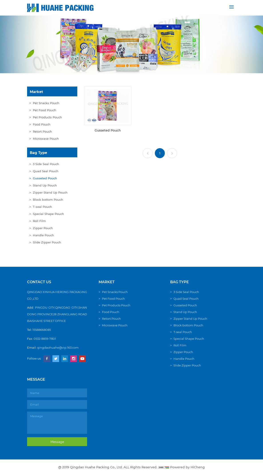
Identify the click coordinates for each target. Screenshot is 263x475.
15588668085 (41, 329)
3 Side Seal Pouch (46, 164)
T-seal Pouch (42, 206)
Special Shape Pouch (48, 214)
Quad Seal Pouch (45, 171)
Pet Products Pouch (47, 117)
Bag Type (38, 153)
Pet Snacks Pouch (46, 103)
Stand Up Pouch (45, 185)
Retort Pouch (42, 131)
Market (36, 92)
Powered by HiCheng (187, 467)
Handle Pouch (43, 235)
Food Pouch (41, 124)
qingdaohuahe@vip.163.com (58, 347)
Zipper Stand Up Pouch (50, 192)
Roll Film (39, 221)
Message (57, 442)
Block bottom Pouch (48, 199)
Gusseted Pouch (45, 178)
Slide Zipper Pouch (47, 242)
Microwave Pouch (46, 138)
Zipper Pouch (43, 228)
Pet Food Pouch (44, 110)
